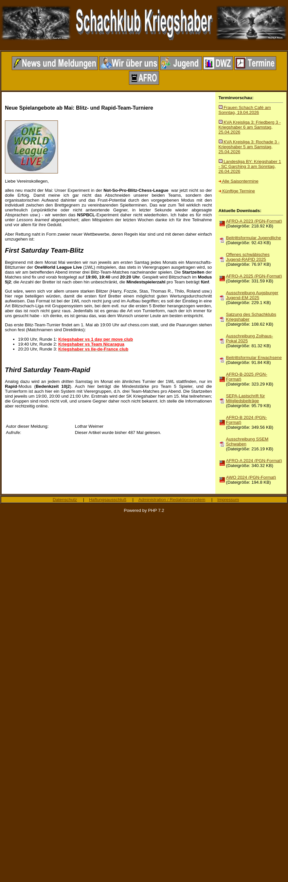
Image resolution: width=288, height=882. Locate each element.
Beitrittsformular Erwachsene (254, 357)
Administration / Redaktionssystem (171, 499)
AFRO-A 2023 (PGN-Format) (254, 221)
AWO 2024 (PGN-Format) (251, 477)
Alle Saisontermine (239, 181)
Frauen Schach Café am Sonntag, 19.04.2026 (245, 110)
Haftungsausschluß (107, 499)
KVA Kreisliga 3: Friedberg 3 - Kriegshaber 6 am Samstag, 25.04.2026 (250, 127)
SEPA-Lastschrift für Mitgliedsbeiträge (245, 398)
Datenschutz (65, 499)
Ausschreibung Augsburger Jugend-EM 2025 (252, 295)
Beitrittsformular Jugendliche (253, 237)
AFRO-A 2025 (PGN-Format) (254, 276)
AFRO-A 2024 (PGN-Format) (254, 460)
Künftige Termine (237, 191)
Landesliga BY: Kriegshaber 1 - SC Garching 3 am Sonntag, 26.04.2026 (250, 166)
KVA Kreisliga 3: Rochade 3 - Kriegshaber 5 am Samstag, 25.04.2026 (249, 146)
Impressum (228, 499)
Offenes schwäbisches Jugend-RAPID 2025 (248, 257)
